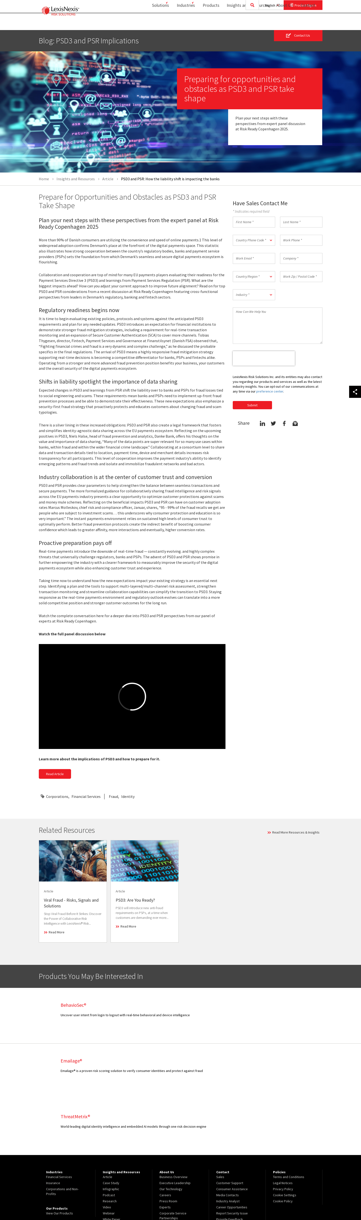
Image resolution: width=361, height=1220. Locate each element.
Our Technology (171, 1133)
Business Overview (173, 1121)
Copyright (91, 1203)
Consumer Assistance (232, 1133)
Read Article (55, 774)
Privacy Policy (283, 1133)
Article (107, 1121)
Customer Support (229, 1127)
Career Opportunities (231, 1151)
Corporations (57, 796)
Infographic (111, 1133)
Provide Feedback (229, 1163)
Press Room (168, 1145)
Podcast (109, 1139)
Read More (56, 932)
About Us (281, 23)
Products (208, 23)
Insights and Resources (245, 23)
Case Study (111, 1127)
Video (107, 1151)
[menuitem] (153, 23)
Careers (165, 1139)
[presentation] (264, 358)
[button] (254, 240)
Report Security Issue (232, 1157)
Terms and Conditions (288, 1121)
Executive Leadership (175, 1127)
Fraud (113, 796)
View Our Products (59, 1157)
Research (110, 1145)
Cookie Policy (283, 1145)
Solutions (151, 23)
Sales (220, 1121)
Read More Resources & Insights (296, 832)
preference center (269, 391)
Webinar (109, 1157)
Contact (308, 23)
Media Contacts (227, 1139)
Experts (165, 1151)
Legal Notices (283, 1127)
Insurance (53, 1127)
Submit (252, 405)
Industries (179, 23)
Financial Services (86, 796)
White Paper (111, 1163)
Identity (128, 796)
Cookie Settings (284, 1139)
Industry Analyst (228, 1145)
